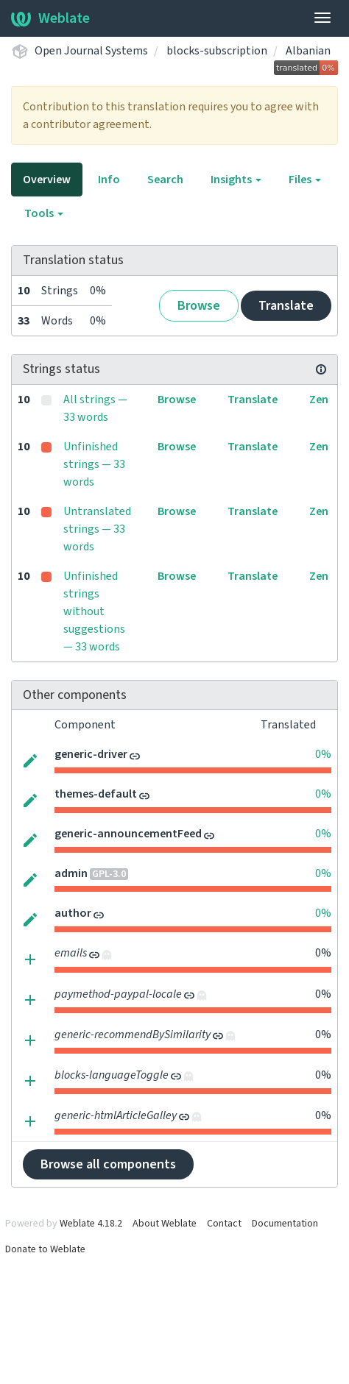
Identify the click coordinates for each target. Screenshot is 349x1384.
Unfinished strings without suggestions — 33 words (94, 611)
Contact (224, 1223)
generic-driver (90, 754)
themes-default (95, 794)
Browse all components (108, 1164)
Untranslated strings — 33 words (97, 529)
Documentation (285, 1223)
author (72, 913)
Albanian (308, 51)
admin (71, 873)
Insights (236, 179)
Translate (286, 306)
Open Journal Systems (91, 51)
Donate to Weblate (45, 1249)
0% (323, 754)
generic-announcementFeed (128, 834)
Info (109, 179)
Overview (47, 179)
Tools (43, 213)
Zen (318, 399)
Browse (198, 306)
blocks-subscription (216, 51)
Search (165, 179)
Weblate (50, 18)
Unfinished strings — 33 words (94, 464)
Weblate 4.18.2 (91, 1223)
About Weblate (165, 1223)
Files (305, 179)
